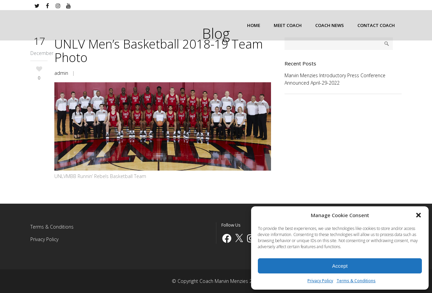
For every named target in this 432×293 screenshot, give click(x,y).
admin (61, 73)
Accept (340, 266)
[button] (418, 215)
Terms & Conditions (356, 281)
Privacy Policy (320, 281)
